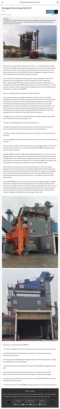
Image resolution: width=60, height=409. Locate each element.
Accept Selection (30, 401)
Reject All (42, 401)
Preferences (34, 404)
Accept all (18, 401)
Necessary (17, 404)
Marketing (42, 404)
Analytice (25, 404)
